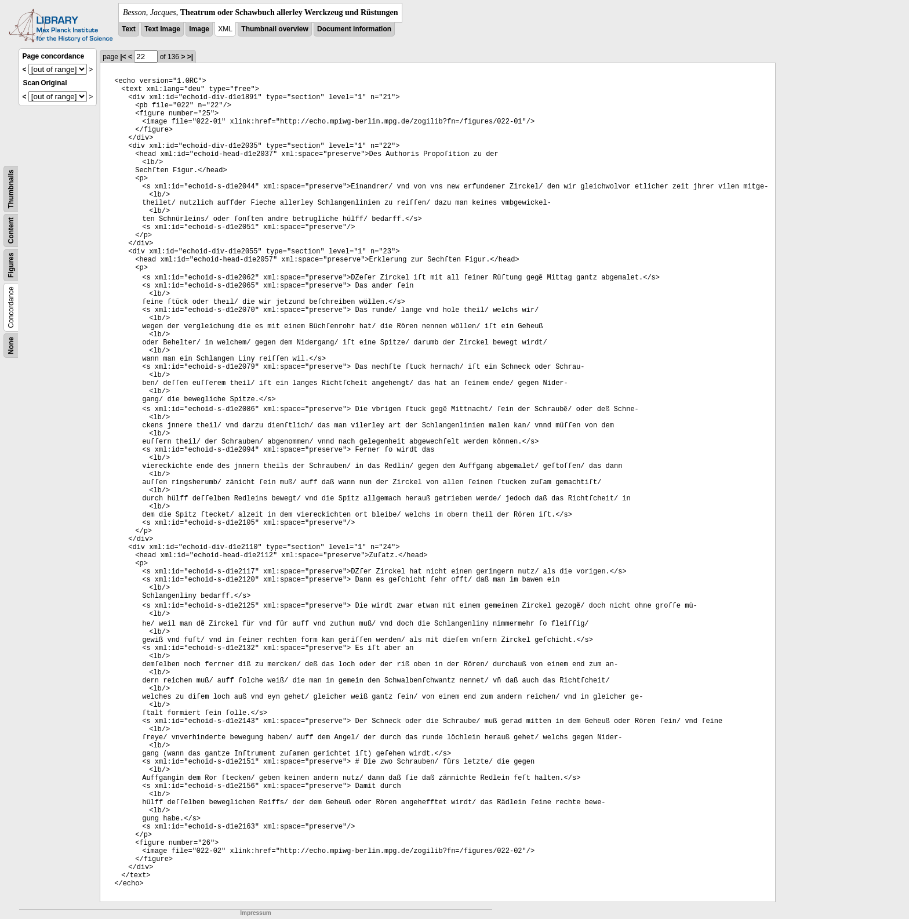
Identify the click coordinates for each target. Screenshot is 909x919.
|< (123, 57)
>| (190, 57)
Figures (11, 265)
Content (11, 230)
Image (199, 29)
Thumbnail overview (274, 29)
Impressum (255, 913)
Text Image (162, 29)
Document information (354, 29)
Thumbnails (11, 188)
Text (129, 29)
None (11, 345)
